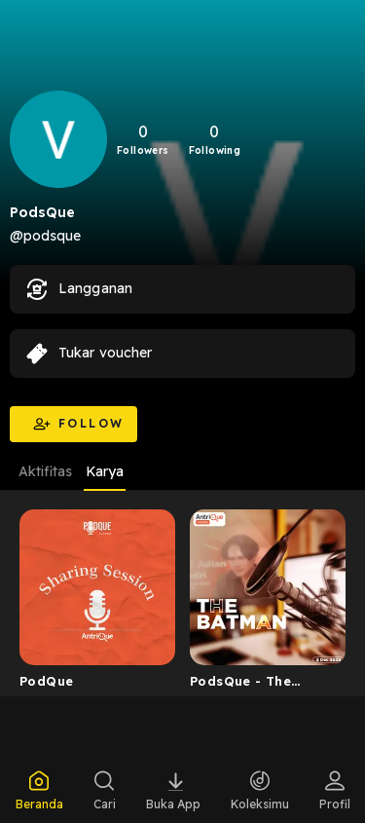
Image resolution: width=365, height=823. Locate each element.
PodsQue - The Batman (240, 684)
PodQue (46, 681)
